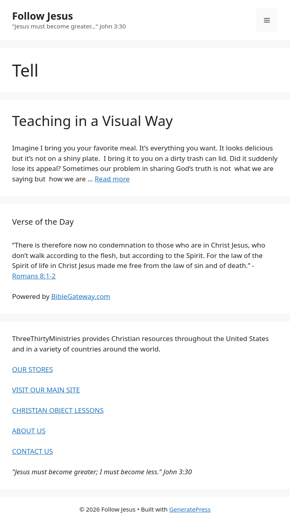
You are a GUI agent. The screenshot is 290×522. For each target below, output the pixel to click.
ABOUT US (28, 430)
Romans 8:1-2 (34, 275)
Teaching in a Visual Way (92, 120)
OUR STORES (32, 369)
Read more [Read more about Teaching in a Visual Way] (112, 178)
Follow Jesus (42, 15)
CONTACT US (32, 451)
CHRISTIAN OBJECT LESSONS (58, 410)
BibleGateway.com (80, 296)
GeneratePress (189, 509)
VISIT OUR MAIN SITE (46, 389)
